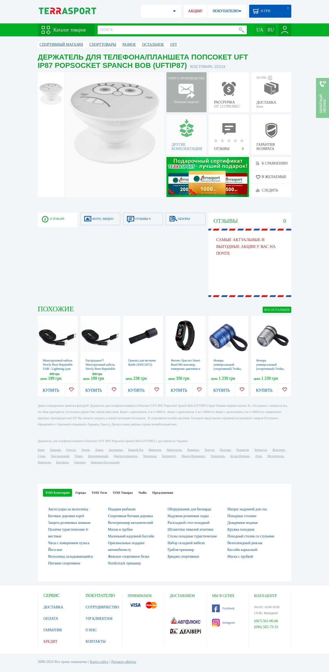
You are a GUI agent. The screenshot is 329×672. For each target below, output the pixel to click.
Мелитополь (275, 456)
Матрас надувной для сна (247, 509)
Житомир (278, 450)
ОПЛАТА (50, 619)
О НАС (91, 630)
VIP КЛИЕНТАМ (99, 619)
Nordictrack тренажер (124, 563)
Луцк (258, 456)
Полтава (225, 450)
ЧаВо (142, 493)
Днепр (85, 450)
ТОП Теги (99, 493)
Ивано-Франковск (193, 456)
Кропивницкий (98, 456)
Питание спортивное (64, 563)
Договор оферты (123, 662)
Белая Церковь (239, 456)
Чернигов (242, 450)
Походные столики (241, 516)
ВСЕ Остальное (277, 310)
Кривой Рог (135, 450)
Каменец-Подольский (105, 462)
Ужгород (79, 462)
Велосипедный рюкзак (244, 543)
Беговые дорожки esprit (66, 516)
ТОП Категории (57, 493)
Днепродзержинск (125, 456)
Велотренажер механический (130, 523)
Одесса (71, 450)
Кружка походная (240, 529)
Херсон (209, 450)
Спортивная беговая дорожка (130, 516)
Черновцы (150, 456)
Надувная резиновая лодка (188, 516)
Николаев (155, 450)
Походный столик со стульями (250, 536)
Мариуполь (174, 450)
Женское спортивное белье (129, 556)
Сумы (41, 456)
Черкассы (260, 450)
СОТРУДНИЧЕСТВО (102, 607)
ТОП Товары (123, 493)
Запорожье (115, 450)
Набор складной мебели (186, 543)
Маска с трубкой (240, 556)
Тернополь (218, 456)
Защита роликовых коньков (69, 523)
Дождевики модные (242, 523)
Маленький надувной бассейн (131, 536)
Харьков (55, 450)
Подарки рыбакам (122, 509)
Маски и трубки (120, 529)
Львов (99, 450)
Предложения (162, 493)
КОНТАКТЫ (96, 641)
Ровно (78, 456)
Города (80, 493)
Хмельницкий (60, 456)
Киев (41, 450)
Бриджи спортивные (183, 556)
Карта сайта (99, 662)
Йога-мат (55, 550)
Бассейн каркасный (242, 550)
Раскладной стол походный (189, 523)
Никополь (44, 462)
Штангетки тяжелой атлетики (191, 529)
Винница (193, 450)
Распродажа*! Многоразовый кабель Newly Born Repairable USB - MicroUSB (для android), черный (100, 369)
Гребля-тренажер (181, 550)
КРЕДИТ (50, 641)
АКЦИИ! (195, 11)
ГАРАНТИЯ (52, 630)
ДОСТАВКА (53, 607)
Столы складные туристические (192, 536)
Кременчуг (169, 456)
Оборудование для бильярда (189, 509)
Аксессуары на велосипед (68, 509)
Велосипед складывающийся (70, 556)
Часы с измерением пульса (68, 543)
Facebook (223, 608)
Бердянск (62, 462)
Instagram (223, 623)
